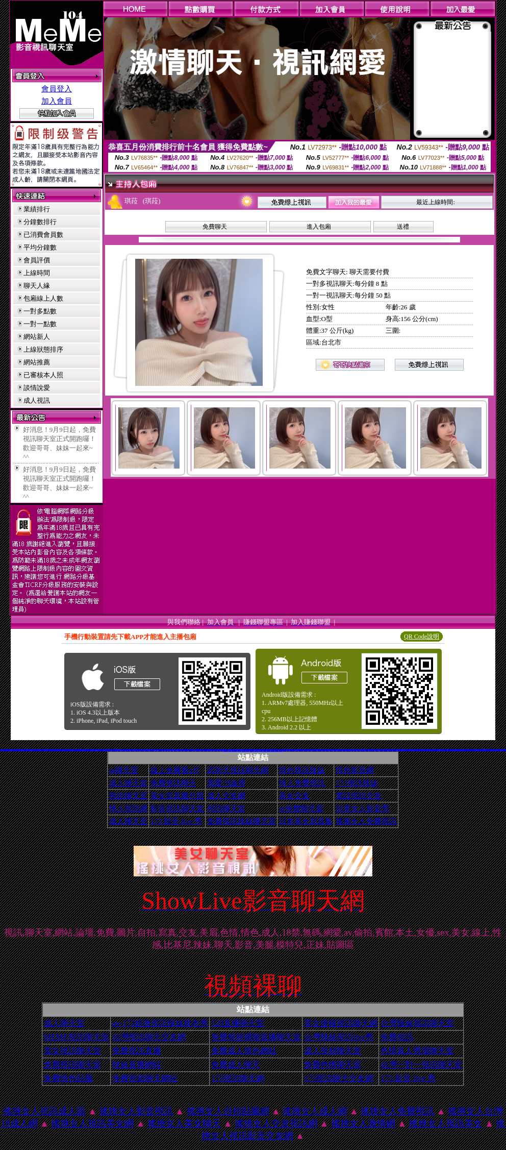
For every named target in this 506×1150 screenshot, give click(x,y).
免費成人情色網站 (243, 1050)
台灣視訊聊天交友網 (149, 1037)
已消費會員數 (43, 234)
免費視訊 (397, 1037)
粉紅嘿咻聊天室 (231, 750)
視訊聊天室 (128, 796)
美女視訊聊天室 (72, 1050)
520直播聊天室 (237, 1023)
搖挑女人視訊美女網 (92, 1123)
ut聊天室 (123, 770)
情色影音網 (355, 770)
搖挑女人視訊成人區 (44, 1111)
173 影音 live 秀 (176, 821)
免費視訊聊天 (173, 783)
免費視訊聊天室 (72, 1064)
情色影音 (234, 750)
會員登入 (56, 89)
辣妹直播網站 (136, 1064)
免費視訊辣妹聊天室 (241, 821)
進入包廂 (319, 226)
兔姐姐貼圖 (240, 750)
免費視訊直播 (136, 1050)
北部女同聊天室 (267, 750)
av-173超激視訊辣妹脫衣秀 (160, 1023)
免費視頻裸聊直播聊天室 (256, 1037)
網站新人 (36, 336)
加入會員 (56, 101)
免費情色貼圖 (68, 1078)
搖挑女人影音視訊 (136, 1111)
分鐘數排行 (40, 222)
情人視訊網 (128, 808)
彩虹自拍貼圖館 (250, 750)
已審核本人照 (43, 375)
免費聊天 (215, 226)
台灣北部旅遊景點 (260, 750)
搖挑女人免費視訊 (366, 821)
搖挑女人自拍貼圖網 (228, 1111)
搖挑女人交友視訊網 (276, 1123)
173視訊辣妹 (357, 783)
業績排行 (36, 209)
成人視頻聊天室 (332, 1050)
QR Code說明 (421, 636)
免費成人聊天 (235, 1064)
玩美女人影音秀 (362, 808)
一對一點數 (40, 324)
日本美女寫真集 (306, 821)
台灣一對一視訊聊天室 (421, 1064)
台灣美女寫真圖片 (244, 750)
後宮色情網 (263, 750)
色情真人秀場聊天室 (417, 1050)
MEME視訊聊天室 (76, 1037)
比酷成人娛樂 (226, 750)
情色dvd (247, 750)
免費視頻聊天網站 (145, 1078)
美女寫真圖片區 (177, 796)
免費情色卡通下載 (272, 750)
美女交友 (294, 796)
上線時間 (36, 273)
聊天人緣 (36, 285)
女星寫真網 (237, 750)
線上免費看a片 (175, 770)
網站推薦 (36, 362)
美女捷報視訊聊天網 (340, 1023)
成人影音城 (274, 749)
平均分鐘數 (40, 247)
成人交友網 (226, 796)
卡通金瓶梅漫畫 (276, 750)
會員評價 (36, 260)
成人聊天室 (128, 783)
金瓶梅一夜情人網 (255, 750)
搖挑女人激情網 (363, 1123)
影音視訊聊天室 (177, 808)
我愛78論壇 (226, 783)
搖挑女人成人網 (315, 1111)
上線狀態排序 (43, 349)
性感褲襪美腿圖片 (281, 750)
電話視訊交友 (359, 796)
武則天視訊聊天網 (237, 770)
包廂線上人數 (43, 298)
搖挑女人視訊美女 (446, 1123)
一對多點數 (40, 311)
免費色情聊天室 (332, 1064)
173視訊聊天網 (237, 1078)
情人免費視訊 (302, 783)
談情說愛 (36, 388)
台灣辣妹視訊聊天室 (417, 1023)
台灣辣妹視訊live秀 (338, 1037)
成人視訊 (36, 400)
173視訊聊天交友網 (338, 1078)
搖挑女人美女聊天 (184, 1123)
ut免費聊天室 (301, 808)
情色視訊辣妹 (302, 770)
